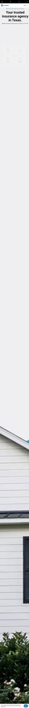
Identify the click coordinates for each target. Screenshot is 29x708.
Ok (25, 705)
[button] (27, 1)
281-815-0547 (25, 23)
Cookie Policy (3, 706)
